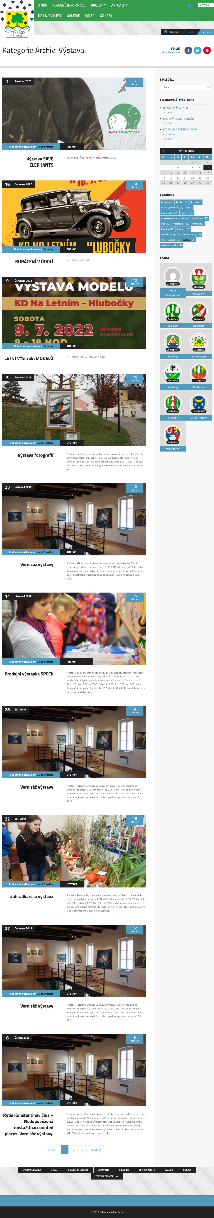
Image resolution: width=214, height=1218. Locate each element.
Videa (90, 15)
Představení (178, 223)
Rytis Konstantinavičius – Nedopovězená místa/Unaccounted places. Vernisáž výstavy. (28, 1124)
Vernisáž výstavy (36, 564)
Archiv (71, 146)
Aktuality (119, 5)
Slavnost (181, 229)
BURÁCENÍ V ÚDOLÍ (34, 261)
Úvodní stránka (32, 1169)
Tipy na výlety (50, 15)
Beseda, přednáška (170, 207)
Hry (187, 207)
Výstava (72, 443)
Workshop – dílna (169, 245)
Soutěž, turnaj (168, 234)
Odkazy (106, 15)
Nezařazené (197, 218)
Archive (194, 202)
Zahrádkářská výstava (31, 896)
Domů (191, 31)
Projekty (98, 5)
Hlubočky (48, 249)
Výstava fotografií (35, 455)
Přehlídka (196, 223)
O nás (42, 5)
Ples (163, 223)
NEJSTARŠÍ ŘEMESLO (175, 108)
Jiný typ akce (167, 213)
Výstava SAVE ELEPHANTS (39, 161)
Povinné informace (69, 5)
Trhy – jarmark (168, 239)
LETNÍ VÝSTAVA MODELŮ (28, 358)
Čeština (204, 5)
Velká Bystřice (45, 146)
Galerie (73, 15)
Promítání (166, 229)
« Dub (163, 151)
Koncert (184, 213)
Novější (96, 1149)
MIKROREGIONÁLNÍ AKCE (173, 218)
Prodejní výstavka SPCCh (29, 673)
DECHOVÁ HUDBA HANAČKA (179, 118)
